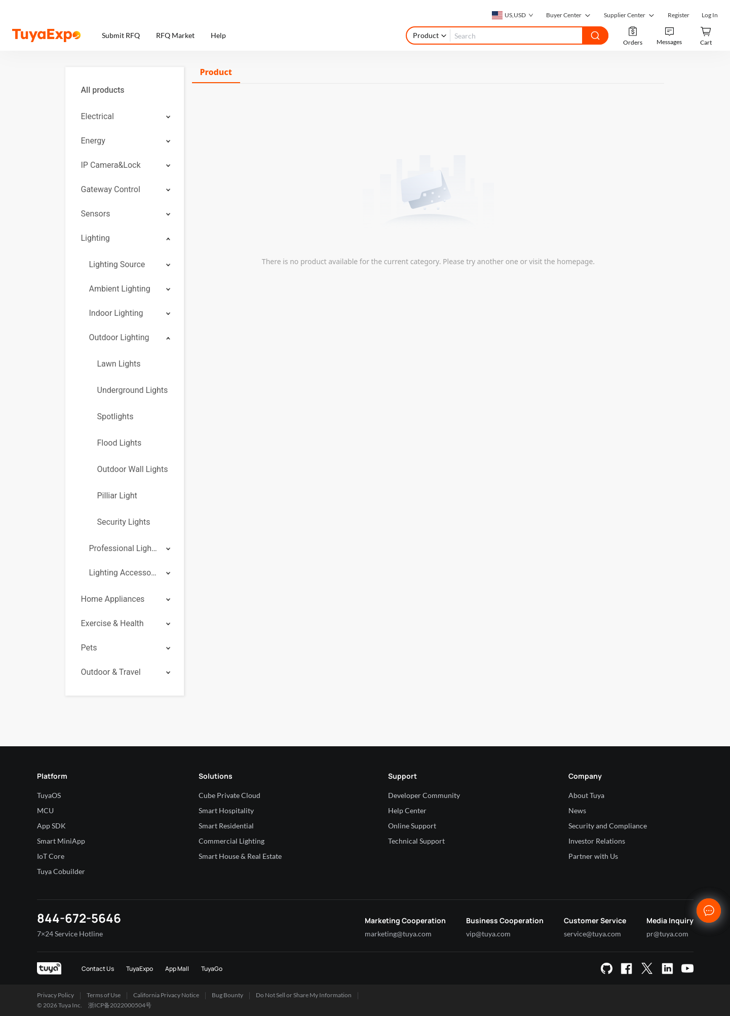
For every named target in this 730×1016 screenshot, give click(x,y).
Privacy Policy (55, 995)
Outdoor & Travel (111, 672)
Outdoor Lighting (119, 337)
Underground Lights (132, 390)
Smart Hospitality (226, 810)
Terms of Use (104, 995)
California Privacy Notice (166, 995)
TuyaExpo (139, 968)
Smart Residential (226, 825)
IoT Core (50, 856)
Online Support (412, 825)
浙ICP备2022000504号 (119, 1005)
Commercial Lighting (231, 841)
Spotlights (115, 416)
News (577, 810)
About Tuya (586, 795)
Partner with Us (593, 856)
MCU (45, 810)
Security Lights (123, 522)
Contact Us (98, 968)
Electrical (97, 116)
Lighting (95, 238)
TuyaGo (211, 968)
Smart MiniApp (61, 841)
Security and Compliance (607, 825)
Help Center (407, 810)
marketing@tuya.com (398, 933)
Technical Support (416, 841)
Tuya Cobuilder (61, 871)
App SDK (51, 825)
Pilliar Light (117, 495)
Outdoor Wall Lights (132, 469)
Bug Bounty (227, 995)
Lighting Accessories (124, 572)
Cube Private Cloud (229, 795)
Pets (89, 647)
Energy (93, 141)
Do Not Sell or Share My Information (304, 995)
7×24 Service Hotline (70, 933)
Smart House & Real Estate (240, 856)
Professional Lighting (124, 548)
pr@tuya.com (667, 933)
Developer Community (424, 795)
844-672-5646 (79, 918)
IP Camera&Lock (111, 165)
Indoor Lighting (116, 313)
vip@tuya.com (488, 933)
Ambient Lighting (119, 289)
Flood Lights (119, 443)
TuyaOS (49, 795)
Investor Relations (596, 841)
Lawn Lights (119, 364)
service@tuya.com (592, 933)
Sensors (95, 214)
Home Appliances (113, 599)
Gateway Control (110, 189)
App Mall (177, 968)
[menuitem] (124, 90)
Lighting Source (117, 264)
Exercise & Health (112, 623)
